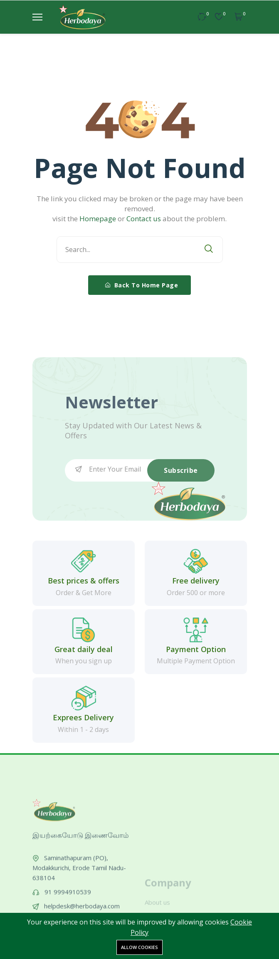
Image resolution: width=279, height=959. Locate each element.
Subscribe (181, 470)
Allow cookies (139, 947)
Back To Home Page (141, 285)
